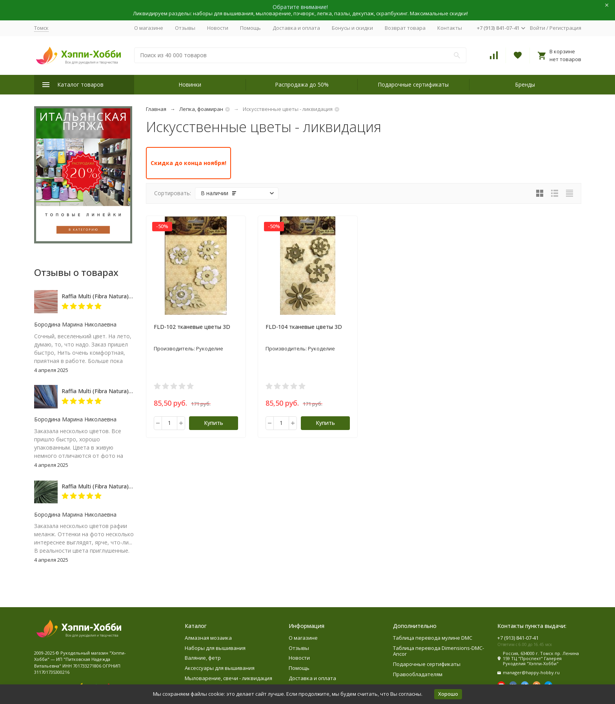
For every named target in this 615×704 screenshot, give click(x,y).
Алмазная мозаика (208, 637)
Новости (217, 27)
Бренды (525, 84)
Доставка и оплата (296, 27)
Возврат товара (405, 27)
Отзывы (185, 27)
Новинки (189, 84)
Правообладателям (417, 674)
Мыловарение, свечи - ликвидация (228, 678)
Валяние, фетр (203, 657)
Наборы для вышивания (215, 647)
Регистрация (565, 27)
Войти (537, 27)
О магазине (148, 27)
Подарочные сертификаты (413, 84)
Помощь (250, 27)
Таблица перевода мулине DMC (432, 637)
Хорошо (448, 693)
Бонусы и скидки (352, 27)
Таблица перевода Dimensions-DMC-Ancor (438, 651)
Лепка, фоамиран (201, 108)
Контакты (449, 27)
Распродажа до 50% (302, 84)
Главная (156, 108)
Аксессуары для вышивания (220, 667)
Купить (213, 422)
